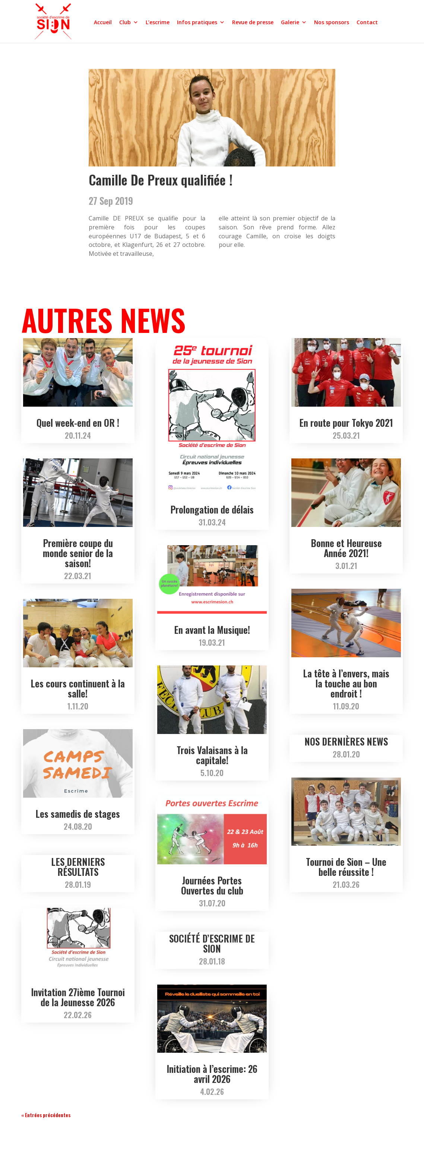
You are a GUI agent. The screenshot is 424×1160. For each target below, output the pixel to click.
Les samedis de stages (77, 813)
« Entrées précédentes (45, 1115)
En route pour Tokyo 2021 (346, 422)
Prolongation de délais (212, 509)
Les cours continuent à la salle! (78, 688)
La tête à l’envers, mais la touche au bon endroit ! (346, 683)
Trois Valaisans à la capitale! (212, 755)
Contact (367, 22)
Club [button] (128, 22)
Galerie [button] (294, 22)
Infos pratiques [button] (201, 22)
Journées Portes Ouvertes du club (212, 885)
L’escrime (158, 22)
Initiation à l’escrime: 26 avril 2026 (212, 1074)
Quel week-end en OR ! (78, 422)
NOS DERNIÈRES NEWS (346, 741)
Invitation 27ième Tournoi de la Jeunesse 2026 (78, 997)
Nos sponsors (331, 22)
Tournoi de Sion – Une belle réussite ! (346, 866)
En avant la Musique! (212, 629)
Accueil (103, 22)
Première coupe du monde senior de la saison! (78, 553)
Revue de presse (252, 22)
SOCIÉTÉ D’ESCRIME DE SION (212, 943)
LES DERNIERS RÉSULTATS (78, 866)
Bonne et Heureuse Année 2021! (346, 548)
